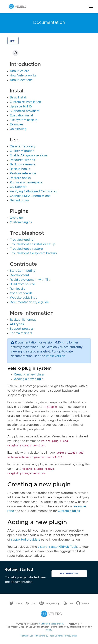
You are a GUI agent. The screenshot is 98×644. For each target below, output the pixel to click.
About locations (21, 80)
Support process (22, 328)
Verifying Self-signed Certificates (33, 191)
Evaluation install (22, 115)
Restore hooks (20, 178)
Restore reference (23, 173)
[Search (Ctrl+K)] (15, 53)
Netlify (49, 630)
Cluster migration (22, 151)
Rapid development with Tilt (30, 279)
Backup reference (23, 164)
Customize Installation (25, 102)
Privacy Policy (41, 636)
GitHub (85, 604)
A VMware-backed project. (60, 624)
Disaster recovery (22, 146)
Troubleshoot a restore (26, 248)
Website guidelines (23, 297)
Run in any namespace (26, 182)
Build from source (22, 284)
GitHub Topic (58, 546)
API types (17, 324)
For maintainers (21, 333)
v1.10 (12, 41)
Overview (17, 217)
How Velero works (23, 75)
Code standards (21, 293)
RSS (71, 604)
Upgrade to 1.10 (21, 106)
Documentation (69, 574)
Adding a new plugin (28, 379)
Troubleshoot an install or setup (32, 244)
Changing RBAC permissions (30, 196)
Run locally (17, 288)
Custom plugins (21, 222)
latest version (55, 356)
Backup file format (23, 319)
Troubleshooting (21, 239)
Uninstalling (18, 129)
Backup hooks (20, 169)
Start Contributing (23, 270)
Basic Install (18, 97)
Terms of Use (27, 636)
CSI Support (18, 187)
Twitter (19, 604)
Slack (34, 604)
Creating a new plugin (29, 374)
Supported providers (24, 111)
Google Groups (53, 604)
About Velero (19, 71)
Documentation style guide (29, 302)
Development (19, 275)
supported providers (25, 539)
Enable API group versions (28, 155)
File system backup (24, 120)
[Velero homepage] (18, 6)
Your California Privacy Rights (63, 636)
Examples (17, 124)
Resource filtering (22, 160)
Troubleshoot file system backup (33, 253)
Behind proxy (19, 200)
